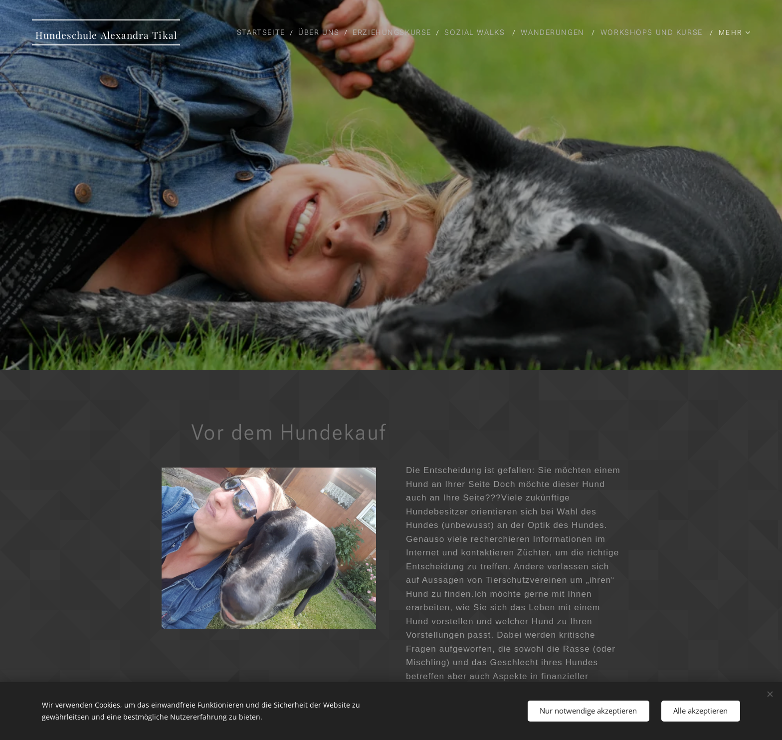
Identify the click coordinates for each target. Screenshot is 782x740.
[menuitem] (377, 32)
